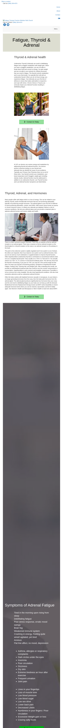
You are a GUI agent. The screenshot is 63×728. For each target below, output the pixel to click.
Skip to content (5, 1)
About (58, 11)
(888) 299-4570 (12, 3)
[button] (31, 132)
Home (58, 7)
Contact (57, 15)
